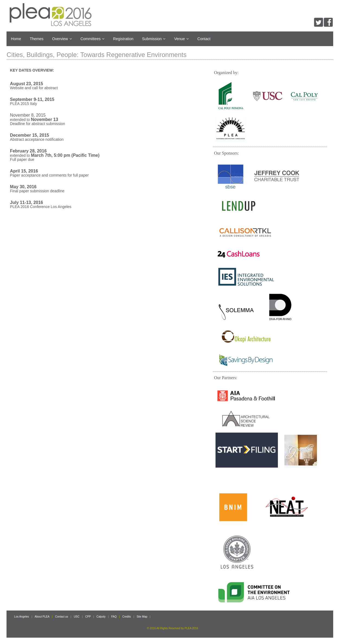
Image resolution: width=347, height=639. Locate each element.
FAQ (114, 616)
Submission (153, 39)
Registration (123, 39)
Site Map (142, 616)
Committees (93, 39)
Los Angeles (21, 616)
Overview (62, 39)
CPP (88, 616)
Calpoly (101, 616)
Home (16, 39)
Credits (126, 616)
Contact (203, 39)
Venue (181, 39)
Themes (37, 39)
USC (76, 616)
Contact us (61, 616)
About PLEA (42, 616)
